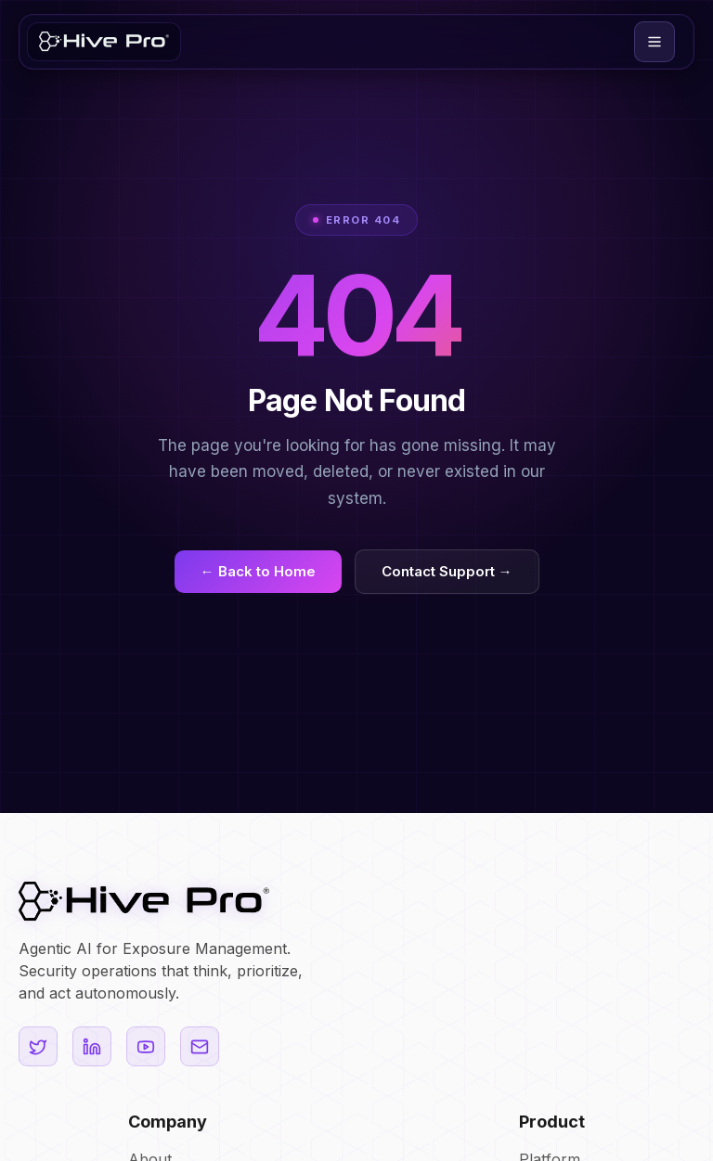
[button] (654, 41)
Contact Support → (447, 571)
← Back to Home (258, 571)
